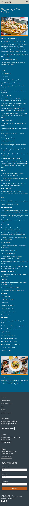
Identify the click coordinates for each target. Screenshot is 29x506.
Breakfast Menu (8, 428)
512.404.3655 (11, 498)
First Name (5, 467)
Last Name (5, 474)
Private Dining (7, 403)
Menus (3, 410)
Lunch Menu (6, 442)
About (3, 397)
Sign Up (14, 488)
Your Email (5, 481)
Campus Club (6, 413)
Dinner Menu (6, 457)
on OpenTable (18, 62)
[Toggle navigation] (26, 2)
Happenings (6, 400)
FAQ (2, 406)
